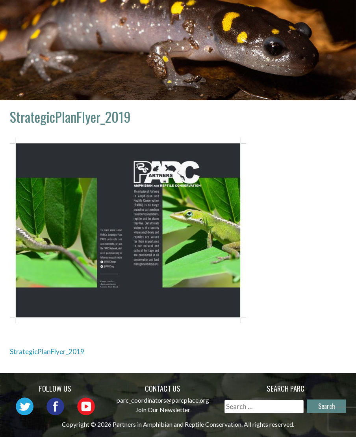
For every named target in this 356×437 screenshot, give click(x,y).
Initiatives (317, 14)
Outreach (263, 14)
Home (115, 14)
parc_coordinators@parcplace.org (163, 400)
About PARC (160, 14)
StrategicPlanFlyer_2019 (47, 351)
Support (323, 25)
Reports (278, 25)
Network (214, 14)
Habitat (234, 25)
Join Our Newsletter (162, 409)
